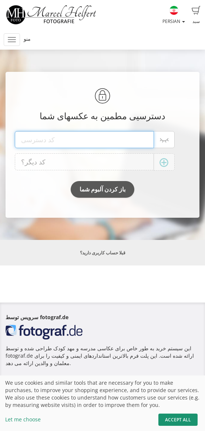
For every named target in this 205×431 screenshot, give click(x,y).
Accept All (178, 420)
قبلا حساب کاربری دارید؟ (102, 253)
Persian (173, 15)
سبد (196, 15)
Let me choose (23, 419)
